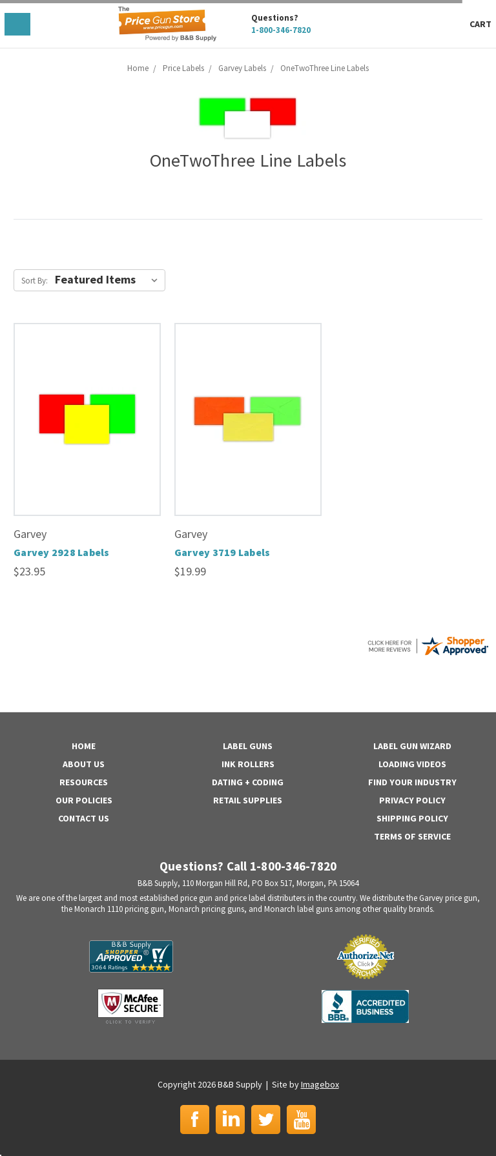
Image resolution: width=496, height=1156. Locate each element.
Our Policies (84, 800)
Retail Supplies (247, 800)
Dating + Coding (248, 782)
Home (84, 746)
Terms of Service (412, 836)
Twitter (265, 1119)
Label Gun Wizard (412, 746)
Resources (83, 782)
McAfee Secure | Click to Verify (131, 1006)
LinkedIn (230, 1119)
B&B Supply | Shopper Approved (131, 956)
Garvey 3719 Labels (222, 552)
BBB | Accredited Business (365, 1006)
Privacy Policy (412, 800)
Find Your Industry (412, 782)
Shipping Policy (412, 818)
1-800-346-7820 (281, 30)
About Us (84, 764)
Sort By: (34, 280)
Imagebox (320, 1084)
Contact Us (83, 818)
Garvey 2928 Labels (62, 552)
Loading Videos (412, 764)
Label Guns (248, 746)
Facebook (194, 1119)
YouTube (301, 1119)
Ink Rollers (248, 764)
